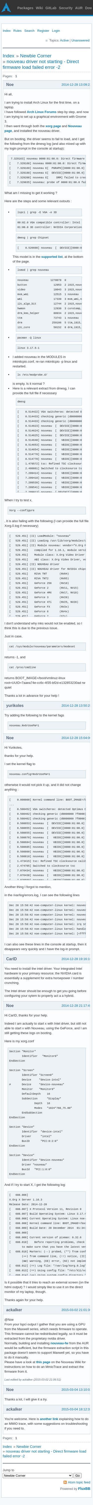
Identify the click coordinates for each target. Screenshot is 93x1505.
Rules (17, 31)
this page (43, 1362)
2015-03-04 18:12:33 (77, 1409)
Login (56, 31)
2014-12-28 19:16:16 (77, 959)
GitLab (50, 8)
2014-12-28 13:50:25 (77, 705)
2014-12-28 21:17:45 (77, 1005)
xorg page (53, 126)
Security (66, 8)
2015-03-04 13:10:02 (77, 1389)
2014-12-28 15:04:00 (77, 738)
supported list (52, 257)
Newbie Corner (36, 55)
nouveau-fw (59, 1343)
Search (29, 31)
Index (7, 31)
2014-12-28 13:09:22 (77, 84)
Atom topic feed (79, 1482)
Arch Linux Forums (41, 112)
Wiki (39, 8)
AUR (79, 8)
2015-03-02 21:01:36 (77, 1310)
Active (64, 40)
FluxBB (84, 1489)
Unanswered (80, 40)
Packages (25, 8)
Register (43, 31)
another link (49, 1419)
